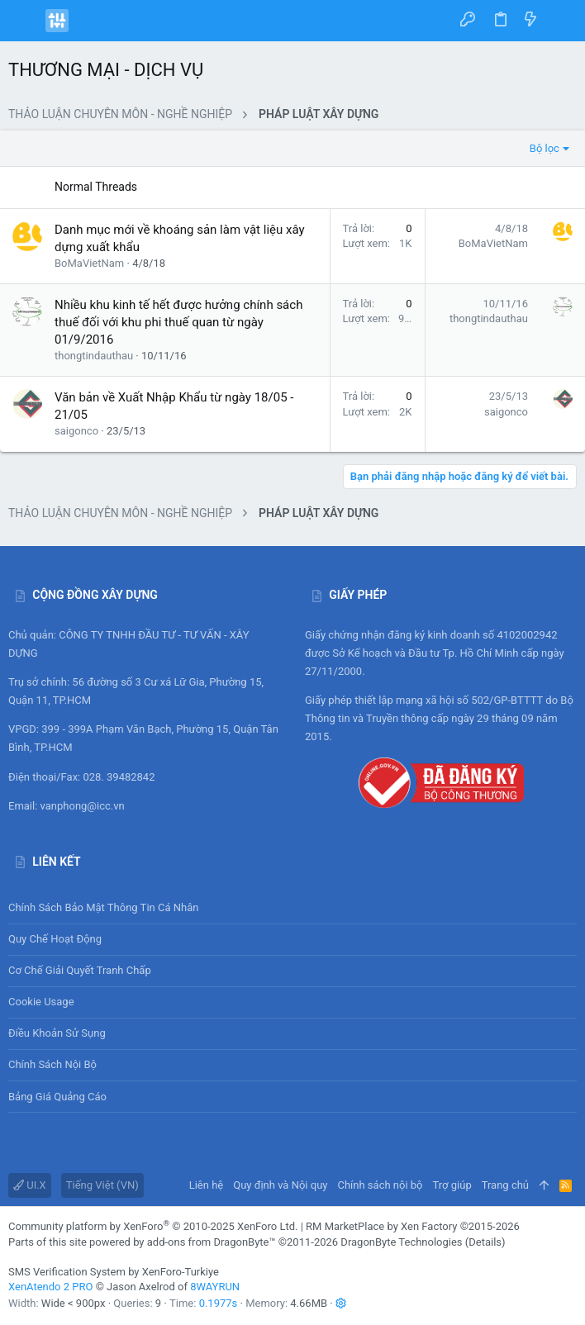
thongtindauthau (94, 355)
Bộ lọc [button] (544, 148)
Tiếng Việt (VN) (102, 1185)
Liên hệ (206, 1185)
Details (485, 1242)
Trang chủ (505, 1185)
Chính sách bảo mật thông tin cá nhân (292, 907)
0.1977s (218, 1303)
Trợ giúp (452, 1185)
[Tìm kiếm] (561, 21)
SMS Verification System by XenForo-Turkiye (113, 1272)
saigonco (76, 431)
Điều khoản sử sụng (57, 1033)
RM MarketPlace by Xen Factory (413, 1226)
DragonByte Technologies (401, 1242)
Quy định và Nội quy (280, 1185)
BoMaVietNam (89, 263)
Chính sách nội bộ (52, 1064)
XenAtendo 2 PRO (50, 1286)
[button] (24, 21)
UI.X (29, 1185)
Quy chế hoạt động (292, 939)
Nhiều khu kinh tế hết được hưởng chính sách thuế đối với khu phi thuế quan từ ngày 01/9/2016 (178, 322)
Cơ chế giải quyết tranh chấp (79, 970)
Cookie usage (41, 1001)
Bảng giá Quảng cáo (57, 1096)
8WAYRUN (215, 1286)
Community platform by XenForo (152, 1226)
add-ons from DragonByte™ (211, 1242)
